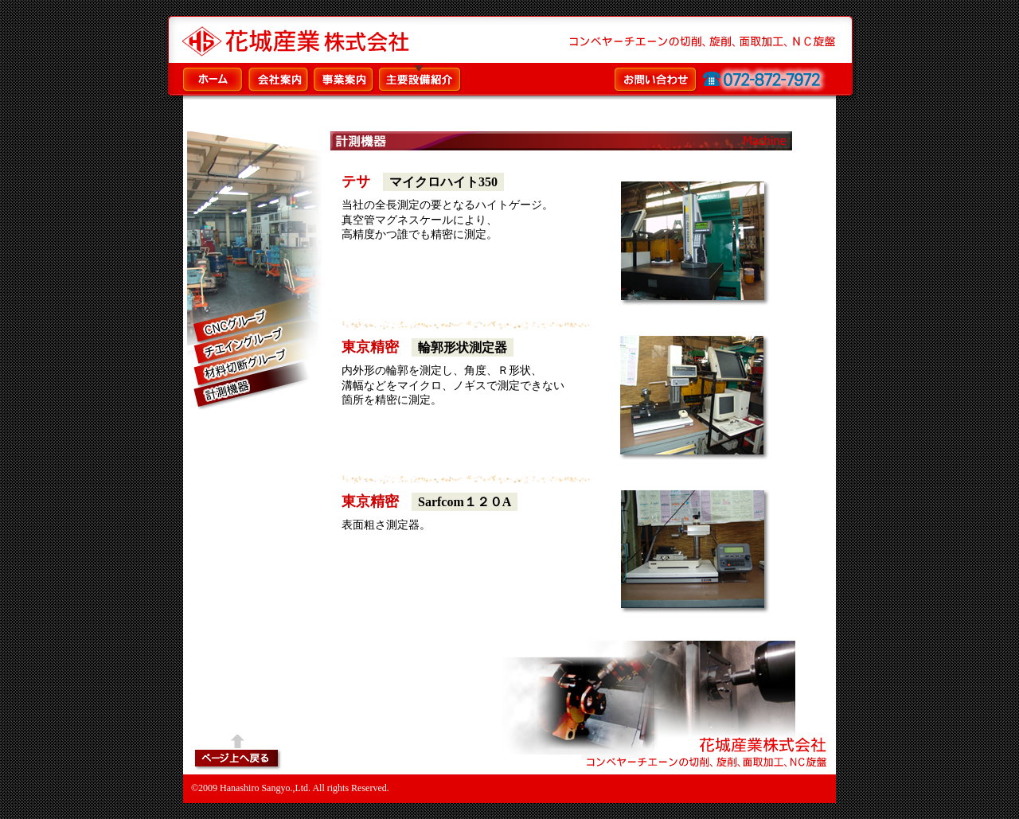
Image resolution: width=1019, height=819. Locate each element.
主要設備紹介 (420, 79)
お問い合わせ (720, 79)
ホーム (214, 79)
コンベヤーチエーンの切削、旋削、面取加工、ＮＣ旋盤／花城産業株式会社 (301, 41)
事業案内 (345, 79)
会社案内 (279, 79)
